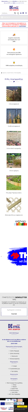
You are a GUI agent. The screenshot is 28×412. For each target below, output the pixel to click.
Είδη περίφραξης (17, 72)
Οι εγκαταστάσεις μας (14, 368)
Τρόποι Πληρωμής (14, 351)
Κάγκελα (14, 386)
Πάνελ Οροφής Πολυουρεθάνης (14, 383)
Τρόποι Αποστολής (14, 353)
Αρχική (6, 3)
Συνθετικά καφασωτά (14, 126)
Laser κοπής (14, 392)
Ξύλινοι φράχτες (14, 170)
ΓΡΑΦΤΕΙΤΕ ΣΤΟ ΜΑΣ (14, 298)
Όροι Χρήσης (14, 371)
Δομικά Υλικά (9, 72)
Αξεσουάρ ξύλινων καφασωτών (14, 215)
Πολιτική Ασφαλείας (14, 358)
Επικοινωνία (16, 3)
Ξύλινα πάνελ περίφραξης (13, 148)
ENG (23, 3)
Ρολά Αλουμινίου (14, 390)
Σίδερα (14, 384)
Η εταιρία (14, 366)
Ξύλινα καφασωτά (14, 104)
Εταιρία (11, 3)
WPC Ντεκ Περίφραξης (14, 394)
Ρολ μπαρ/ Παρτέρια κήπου (14, 193)
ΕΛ (20, 3)
